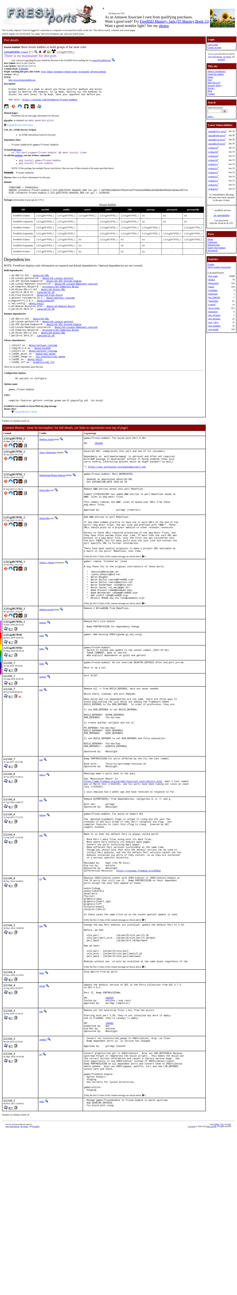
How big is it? (214, 82)
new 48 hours (214, 318)
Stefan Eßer (44, 516)
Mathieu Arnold (46, 458)
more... (211, 116)
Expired (211, 304)
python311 (213, 164)
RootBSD (221, 60)
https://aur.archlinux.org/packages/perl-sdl (117, 490)
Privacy (211, 88)
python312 (213, 180)
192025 (109, 1104)
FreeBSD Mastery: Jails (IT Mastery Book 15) (174, 21)
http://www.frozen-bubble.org (22, 80)
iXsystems (227, 57)
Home (210, 239)
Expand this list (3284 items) (20, 128)
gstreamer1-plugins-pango (65, 72)
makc (41, 697)
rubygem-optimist (98, 72)
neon (43, 72)
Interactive (213, 311)
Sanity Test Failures (217, 247)
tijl (40, 965)
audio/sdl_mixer (46, 370)
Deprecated (213, 283)
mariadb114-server (216, 139)
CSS (222, 1249)
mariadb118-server (216, 143)
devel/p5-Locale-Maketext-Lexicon (75, 292)
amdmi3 (43, 1152)
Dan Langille (211, 1251)
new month (213, 329)
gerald (42, 1089)
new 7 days (213, 322)
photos (164, 26)
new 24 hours (214, 315)
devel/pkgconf (46, 311)
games (25, 52)
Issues (210, 77)
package (18, 160)
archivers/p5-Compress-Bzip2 (60, 295)
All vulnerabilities (221, 215)
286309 (99, 464)
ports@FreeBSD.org (101, 60)
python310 (213, 148)
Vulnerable (213, 301)
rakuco (42, 843)
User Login (213, 44)
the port (17, 154)
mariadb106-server (216, 135)
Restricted (213, 294)
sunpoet (42, 670)
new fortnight (214, 326)
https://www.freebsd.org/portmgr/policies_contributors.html (123, 851)
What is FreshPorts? (217, 71)
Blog (210, 91)
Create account (214, 47)
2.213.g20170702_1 (13, 52)
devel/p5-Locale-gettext (58, 286)
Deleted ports (214, 245)
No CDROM (214, 297)
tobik (41, 684)
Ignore (211, 287)
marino (42, 890)
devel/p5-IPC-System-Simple (63, 289)
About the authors (216, 74)
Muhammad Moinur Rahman (52, 499)
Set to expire (214, 308)
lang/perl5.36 (46, 302)
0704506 (23, 69)
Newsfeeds (213, 250)
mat (41, 741)
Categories (212, 242)
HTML (216, 1249)
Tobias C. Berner (46, 602)
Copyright (192, 1251)
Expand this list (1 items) (25, 431)
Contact (211, 94)
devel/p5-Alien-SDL (53, 299)
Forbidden (213, 290)
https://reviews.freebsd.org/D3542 (138, 957)
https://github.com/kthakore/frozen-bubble (49, 102)
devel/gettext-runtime (60, 308)
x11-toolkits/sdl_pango (50, 373)
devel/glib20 (42, 363)
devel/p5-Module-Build (60, 318)
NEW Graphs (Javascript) (219, 267)
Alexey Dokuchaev (47, 472)
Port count (213, 276)
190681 (109, 1134)
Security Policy (215, 85)
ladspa (50, 72)
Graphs (211, 264)
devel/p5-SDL (41, 283)
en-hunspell (83, 72)
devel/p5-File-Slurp (50, 305)
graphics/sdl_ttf (43, 379)
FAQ (210, 80)
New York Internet (215, 57)
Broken (211, 279)
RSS (229, 1249)
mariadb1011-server (217, 131)
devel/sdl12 (36, 315)
